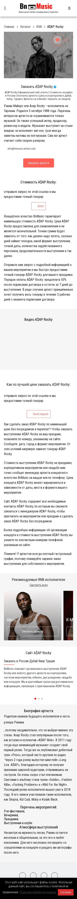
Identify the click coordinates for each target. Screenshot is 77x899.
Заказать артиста (32, 631)
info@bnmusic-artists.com (22, 148)
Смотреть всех (39, 585)
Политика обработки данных (38, 892)
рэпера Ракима (14, 722)
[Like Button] (57, 40)
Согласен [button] (65, 892)
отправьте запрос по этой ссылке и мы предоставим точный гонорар (30, 200)
